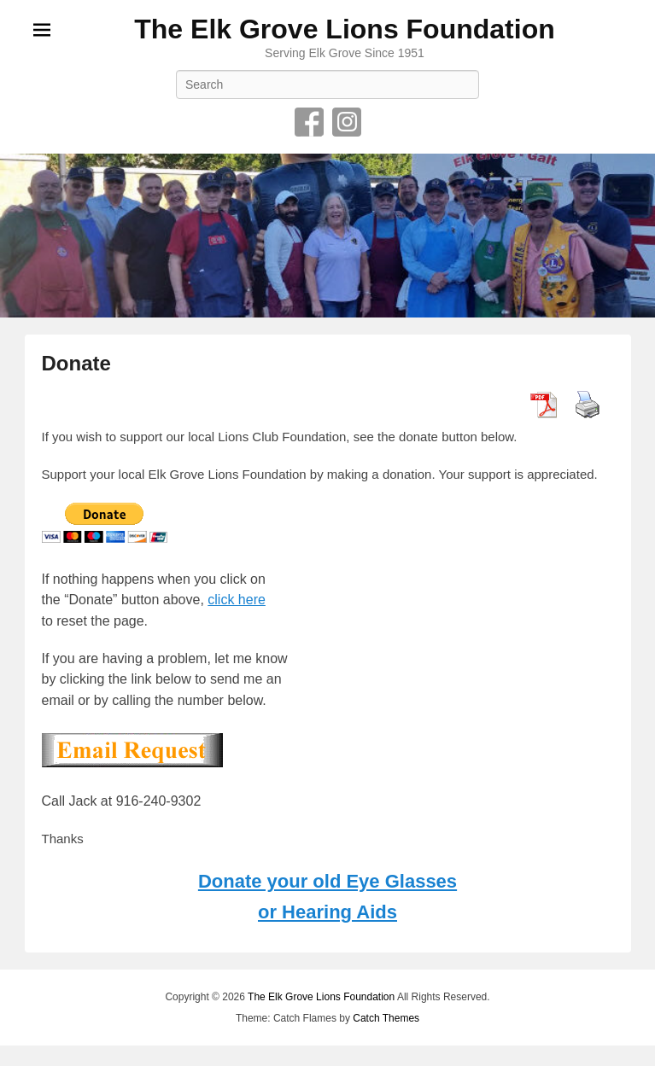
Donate (76, 363)
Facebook (309, 122)
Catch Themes (386, 1018)
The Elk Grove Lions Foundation (344, 29)
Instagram (346, 122)
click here (237, 599)
